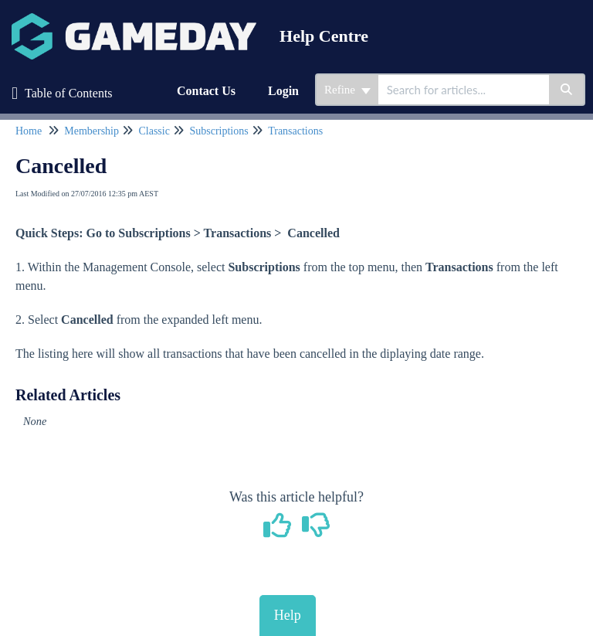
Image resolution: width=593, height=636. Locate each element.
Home (28, 131)
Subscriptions (218, 131)
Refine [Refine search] (347, 89)
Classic (153, 131)
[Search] (567, 89)
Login (283, 90)
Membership (91, 131)
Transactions (295, 131)
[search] (463, 89)
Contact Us (206, 90)
